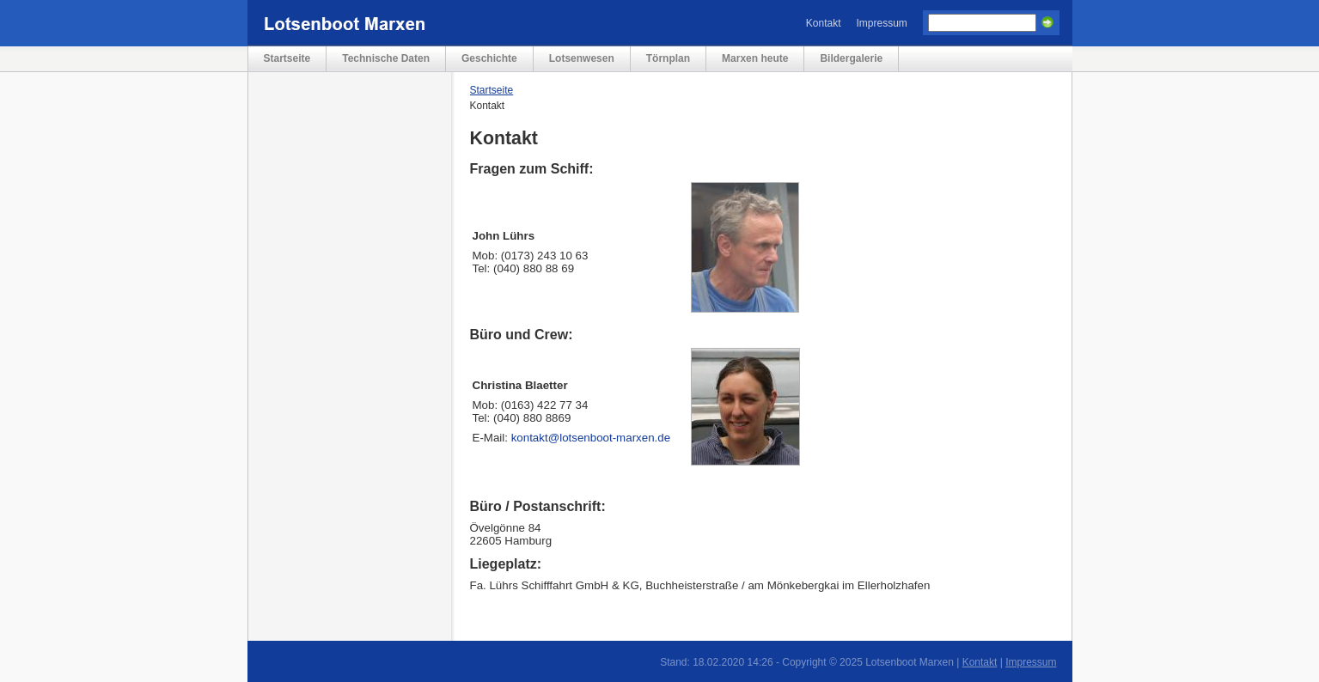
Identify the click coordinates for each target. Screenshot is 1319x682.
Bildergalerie (851, 58)
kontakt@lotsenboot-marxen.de (590, 437)
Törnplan (668, 58)
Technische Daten (386, 58)
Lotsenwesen (581, 58)
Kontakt (823, 23)
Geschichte (489, 58)
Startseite (287, 58)
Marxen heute (755, 58)
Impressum (882, 23)
